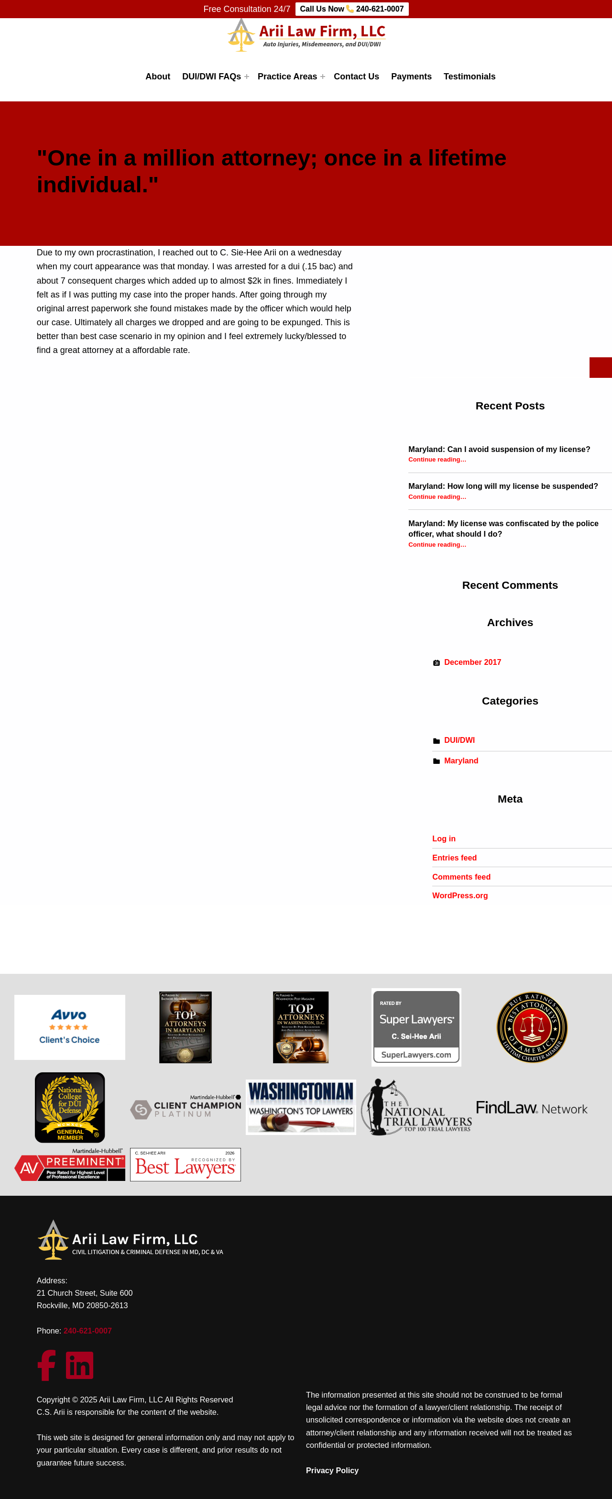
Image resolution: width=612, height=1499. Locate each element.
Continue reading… (437, 459)
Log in (444, 838)
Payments (411, 76)
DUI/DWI (459, 740)
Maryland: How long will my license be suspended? (503, 486)
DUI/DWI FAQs (211, 76)
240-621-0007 (88, 1330)
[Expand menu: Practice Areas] (322, 76)
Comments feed (461, 876)
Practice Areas (287, 76)
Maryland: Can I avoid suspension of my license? (499, 449)
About (157, 76)
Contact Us (356, 76)
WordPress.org (460, 895)
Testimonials (470, 76)
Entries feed (454, 857)
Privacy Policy (332, 1470)
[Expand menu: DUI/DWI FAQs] (246, 76)
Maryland (461, 760)
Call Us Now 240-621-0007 (352, 9)
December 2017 (472, 662)
